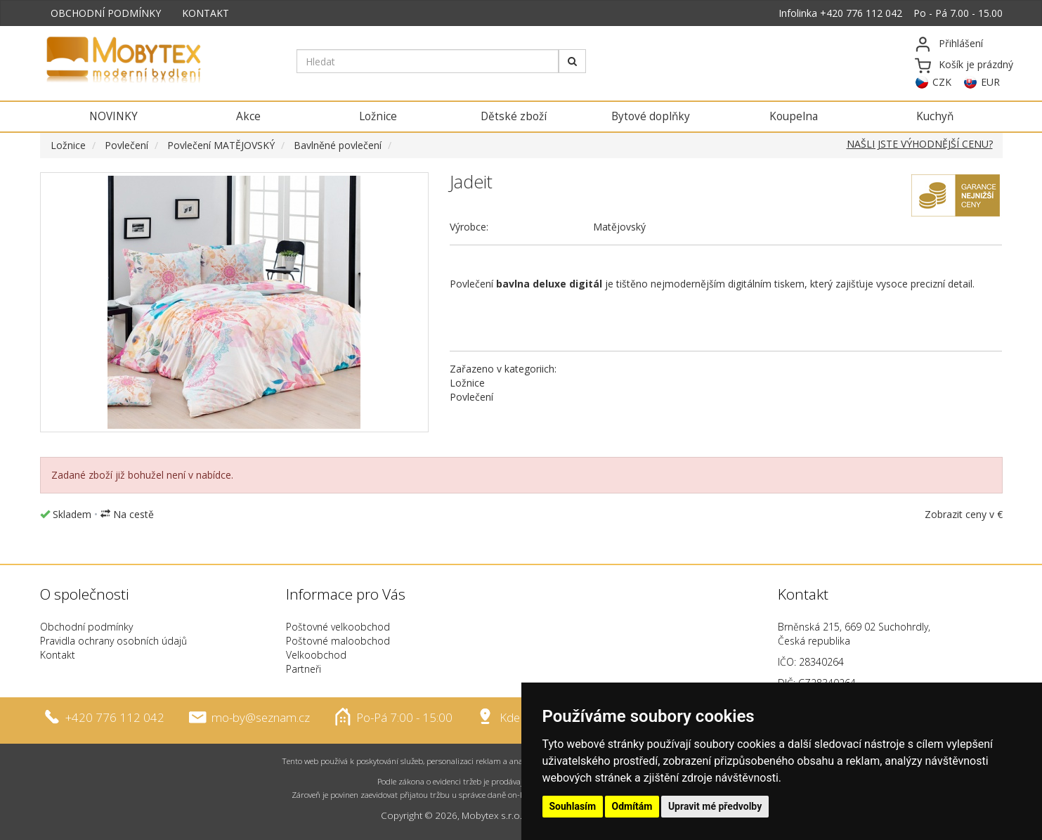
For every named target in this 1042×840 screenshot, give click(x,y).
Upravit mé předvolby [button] (715, 806)
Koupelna (793, 116)
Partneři (303, 669)
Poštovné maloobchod (338, 640)
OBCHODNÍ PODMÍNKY (106, 13)
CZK (941, 82)
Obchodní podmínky (86, 626)
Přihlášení (961, 43)
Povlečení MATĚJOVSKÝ (221, 145)
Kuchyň (934, 116)
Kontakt (57, 654)
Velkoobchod (316, 654)
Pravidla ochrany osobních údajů (113, 640)
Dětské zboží (514, 116)
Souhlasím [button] (573, 806)
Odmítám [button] (632, 806)
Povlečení (126, 145)
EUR (990, 82)
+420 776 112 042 (861, 13)
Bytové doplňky (650, 116)
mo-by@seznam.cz (260, 717)
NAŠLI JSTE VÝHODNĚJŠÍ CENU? (920, 143)
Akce (248, 116)
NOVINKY (113, 116)
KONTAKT (205, 13)
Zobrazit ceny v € (964, 514)
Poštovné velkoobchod (338, 626)
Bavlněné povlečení (338, 145)
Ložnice (378, 116)
